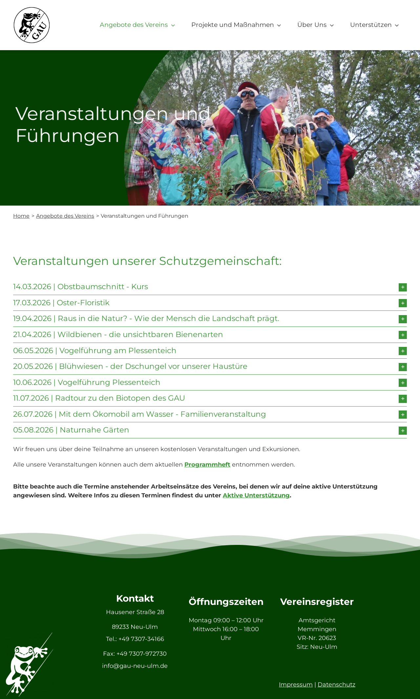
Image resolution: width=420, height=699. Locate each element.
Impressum (296, 684)
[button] (210, 287)
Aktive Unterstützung (256, 495)
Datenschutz (336, 684)
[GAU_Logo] (31, 9)
